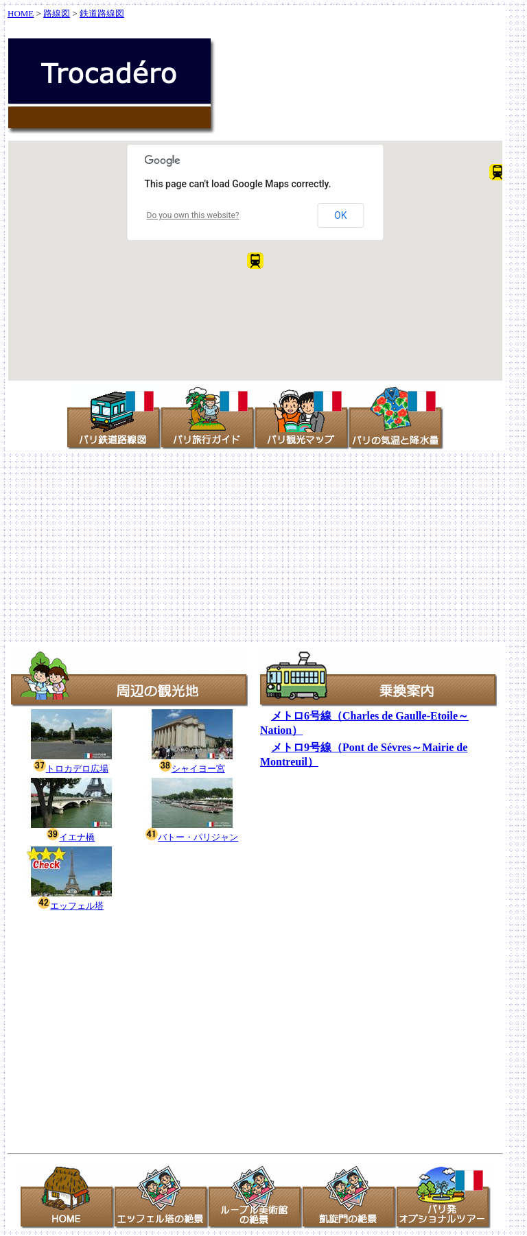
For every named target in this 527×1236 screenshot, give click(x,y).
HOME (21, 13)
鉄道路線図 (102, 13)
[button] (497, 172)
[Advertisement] (263, 547)
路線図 (56, 13)
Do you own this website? (193, 215)
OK (340, 215)
